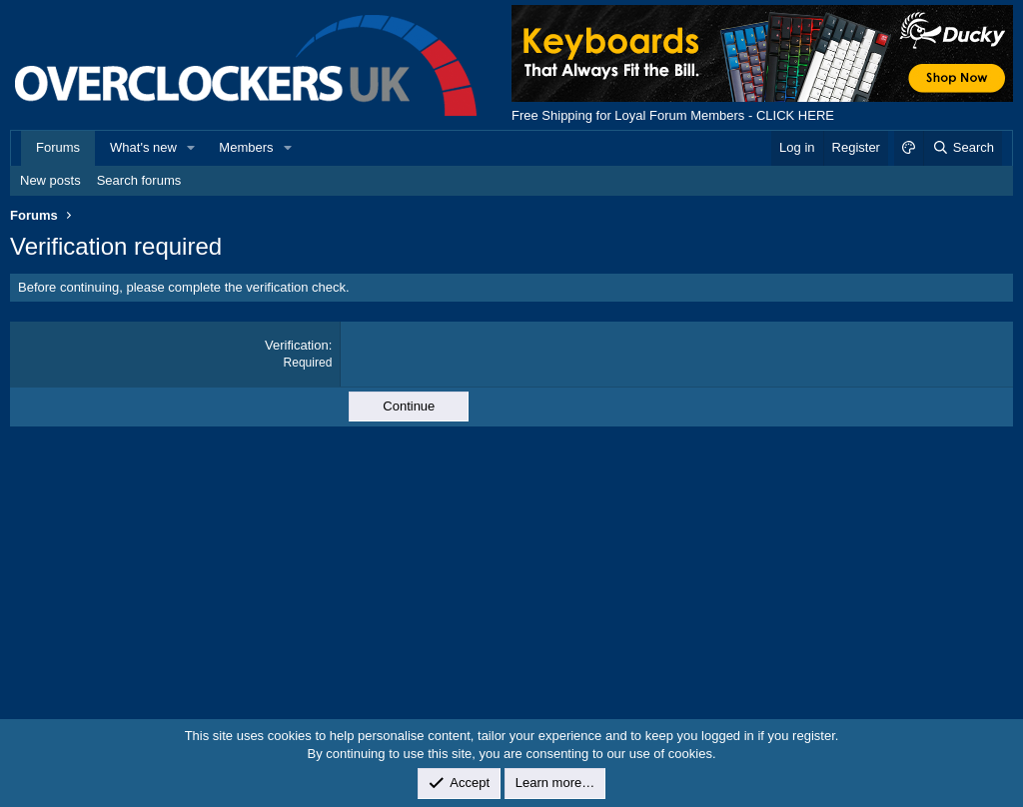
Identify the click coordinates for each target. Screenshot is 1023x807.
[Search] (962, 148)
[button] (192, 148)
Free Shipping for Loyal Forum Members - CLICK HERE (673, 115)
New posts (50, 180)
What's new (143, 147)
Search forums (139, 180)
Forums (58, 147)
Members (246, 147)
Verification (297, 345)
